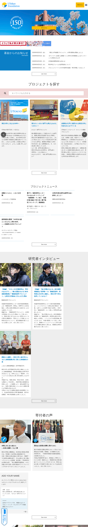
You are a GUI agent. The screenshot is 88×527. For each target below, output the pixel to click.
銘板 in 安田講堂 (56, 422)
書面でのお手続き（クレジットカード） (13, 428)
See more (44, 173)
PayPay (30, 427)
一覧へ (85, 369)
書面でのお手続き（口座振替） (12, 432)
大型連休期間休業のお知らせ (56, 61)
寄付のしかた (10, 476)
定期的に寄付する (33, 425)
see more (44, 74)
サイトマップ (26, 501)
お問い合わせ (60, 501)
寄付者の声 (9, 486)
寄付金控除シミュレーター (75, 425)
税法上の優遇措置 (72, 422)
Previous (3, 134)
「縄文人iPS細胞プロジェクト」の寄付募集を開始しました (65, 52)
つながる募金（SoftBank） (31, 431)
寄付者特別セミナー (57, 427)
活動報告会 (54, 430)
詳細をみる (44, 23)
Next (84, 134)
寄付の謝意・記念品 (12, 480)
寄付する (80, 5)
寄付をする (44, 27)
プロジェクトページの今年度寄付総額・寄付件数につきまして (66, 67)
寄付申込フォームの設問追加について (59, 64)
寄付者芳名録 (55, 425)
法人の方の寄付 (32, 422)
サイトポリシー (37, 501)
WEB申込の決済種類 (9, 422)
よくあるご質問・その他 (13, 489)
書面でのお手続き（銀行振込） (12, 425)
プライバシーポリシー (49, 501)
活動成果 (9, 483)
